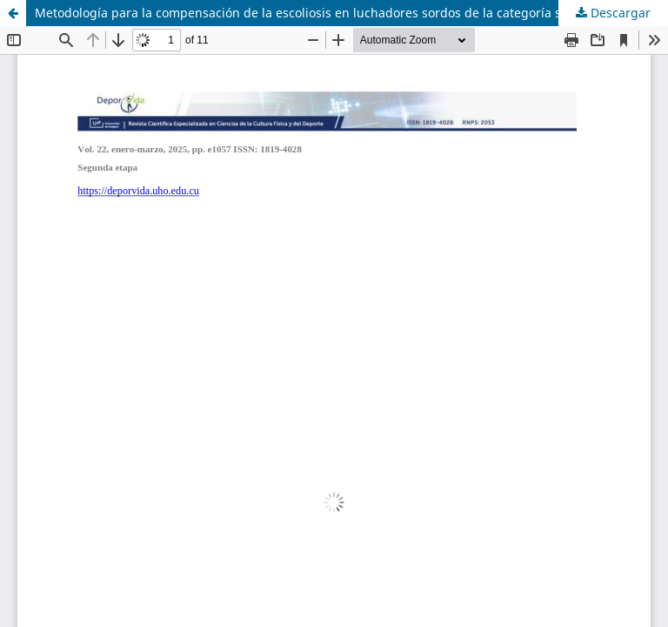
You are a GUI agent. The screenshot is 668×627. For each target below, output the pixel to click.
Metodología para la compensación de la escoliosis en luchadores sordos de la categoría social (311, 12)
